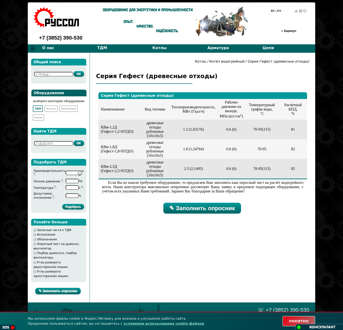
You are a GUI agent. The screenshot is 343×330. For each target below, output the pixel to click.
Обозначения (47, 239)
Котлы (159, 48)
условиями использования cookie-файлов (164, 323)
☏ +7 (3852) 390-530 (283, 310)
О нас (48, 48)
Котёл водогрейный (226, 61)
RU (273, 10)
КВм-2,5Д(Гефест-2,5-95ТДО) (117, 168)
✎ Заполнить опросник (58, 291)
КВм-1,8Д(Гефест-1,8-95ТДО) (117, 149)
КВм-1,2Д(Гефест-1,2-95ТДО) (117, 129)
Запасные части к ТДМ (54, 230)
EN (279, 10)
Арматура (218, 48)
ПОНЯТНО (299, 321)
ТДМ (102, 48)
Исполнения (46, 234)
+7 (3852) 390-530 (61, 38)
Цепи (268, 48)
